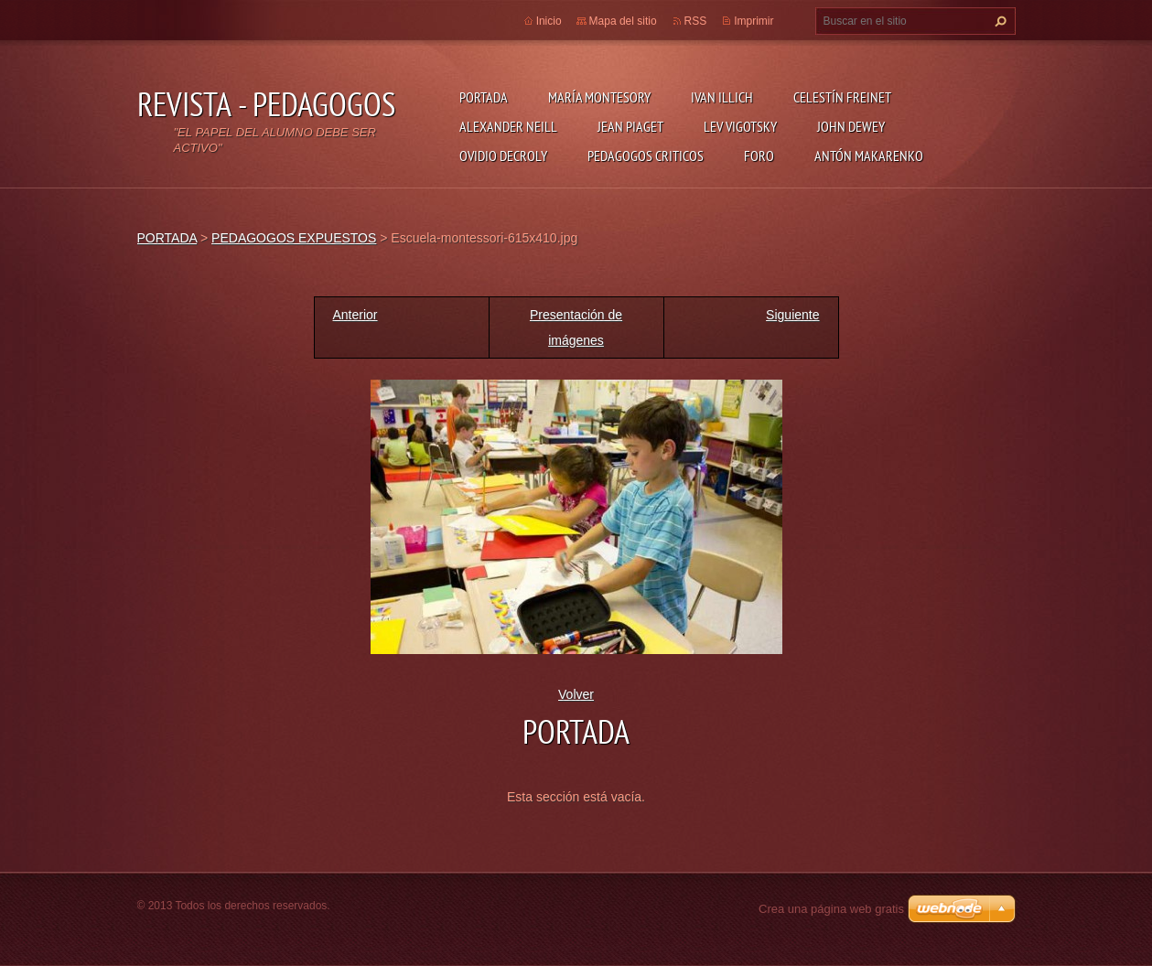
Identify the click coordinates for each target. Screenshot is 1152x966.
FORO (759, 155)
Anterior (355, 314)
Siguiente (792, 314)
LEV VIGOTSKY (740, 126)
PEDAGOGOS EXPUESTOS (293, 238)
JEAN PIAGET (630, 126)
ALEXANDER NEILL (508, 126)
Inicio (549, 21)
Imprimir (753, 21)
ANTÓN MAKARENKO (868, 155)
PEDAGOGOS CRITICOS (645, 155)
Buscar (998, 21)
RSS (695, 21)
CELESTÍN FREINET (842, 97)
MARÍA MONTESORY (599, 97)
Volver (576, 694)
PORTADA (483, 97)
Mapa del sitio (623, 21)
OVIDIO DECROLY (503, 155)
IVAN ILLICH (722, 97)
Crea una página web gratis (831, 909)
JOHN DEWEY (851, 126)
